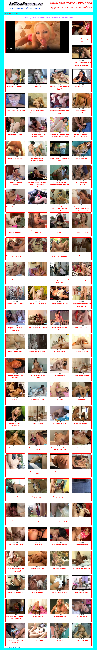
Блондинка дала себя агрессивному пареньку (37, 159)
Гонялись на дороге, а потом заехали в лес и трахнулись (59, 255)
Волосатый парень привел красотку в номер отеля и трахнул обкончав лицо (81, 208)
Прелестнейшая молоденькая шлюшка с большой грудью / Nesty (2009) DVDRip (15, 570)
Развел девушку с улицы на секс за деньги (59, 231)
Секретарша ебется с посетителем (15, 424)
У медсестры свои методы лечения (37, 376)
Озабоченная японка (82, 496)
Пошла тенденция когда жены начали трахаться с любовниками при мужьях (37, 136)
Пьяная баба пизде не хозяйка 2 (15, 206)
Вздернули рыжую (81, 158)
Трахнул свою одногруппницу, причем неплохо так (59, 303)
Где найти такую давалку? (37, 255)
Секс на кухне (59, 640)
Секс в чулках (60, 399)
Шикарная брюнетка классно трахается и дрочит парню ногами (82, 136)
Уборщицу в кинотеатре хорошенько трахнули (81, 544)
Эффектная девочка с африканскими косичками (37, 569)
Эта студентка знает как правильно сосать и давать (15, 279)
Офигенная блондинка (59, 568)
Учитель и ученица (37, 423)
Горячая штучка (15, 496)
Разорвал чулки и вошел (15, 134)
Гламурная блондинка (15, 447)
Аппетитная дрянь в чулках (15, 158)
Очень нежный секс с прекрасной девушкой (81, 111)
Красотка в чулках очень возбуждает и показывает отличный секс (15, 329)
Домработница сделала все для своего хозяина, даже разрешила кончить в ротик (81, 304)
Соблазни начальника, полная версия (59, 593)
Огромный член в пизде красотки (82, 328)
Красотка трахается (37, 616)
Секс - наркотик (59, 471)
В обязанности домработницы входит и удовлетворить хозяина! (59, 449)
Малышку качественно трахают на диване (15, 303)
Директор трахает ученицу (15, 592)
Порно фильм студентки (82, 375)
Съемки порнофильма (59, 616)
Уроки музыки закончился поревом (15, 544)
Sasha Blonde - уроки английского (37, 593)
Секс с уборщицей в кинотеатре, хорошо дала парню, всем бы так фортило (81, 39)
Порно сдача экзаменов (81, 640)
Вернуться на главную (11, 13)
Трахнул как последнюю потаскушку (82, 183)
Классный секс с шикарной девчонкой (15, 376)
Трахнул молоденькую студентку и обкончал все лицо (81, 231)
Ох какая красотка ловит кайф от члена (59, 159)
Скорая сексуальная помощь (82, 423)
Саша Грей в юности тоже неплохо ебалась (37, 520)
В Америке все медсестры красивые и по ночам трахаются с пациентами (59, 184)
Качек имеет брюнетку (81, 592)
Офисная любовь (82, 447)
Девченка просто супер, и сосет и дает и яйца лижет (15, 255)
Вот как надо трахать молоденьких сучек (59, 352)
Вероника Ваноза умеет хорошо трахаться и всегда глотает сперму (37, 184)
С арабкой (15, 399)
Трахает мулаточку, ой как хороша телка (15, 641)
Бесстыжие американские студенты (37, 472)
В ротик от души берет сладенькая (37, 496)
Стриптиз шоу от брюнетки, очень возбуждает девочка (59, 328)
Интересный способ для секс (37, 303)
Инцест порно (21, 649)
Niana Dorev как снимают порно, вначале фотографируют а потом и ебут (60, 280)
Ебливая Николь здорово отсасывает (37, 231)
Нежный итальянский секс (15, 351)
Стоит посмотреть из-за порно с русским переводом (15, 617)
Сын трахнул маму (12, 649)
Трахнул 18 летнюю (37, 640)
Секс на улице (15, 471)
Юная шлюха (37, 86)
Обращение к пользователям (12, 647)
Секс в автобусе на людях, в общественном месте (15, 87)
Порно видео (3, 649)
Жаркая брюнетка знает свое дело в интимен (15, 520)
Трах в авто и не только (37, 206)
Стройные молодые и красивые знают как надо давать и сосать (59, 135)
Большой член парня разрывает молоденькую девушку (15, 231)
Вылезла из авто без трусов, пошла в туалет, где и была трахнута (59, 208)
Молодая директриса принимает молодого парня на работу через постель (59, 88)
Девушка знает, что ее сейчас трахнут (37, 352)
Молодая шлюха (81, 471)
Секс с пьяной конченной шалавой (15, 183)
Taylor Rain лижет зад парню (60, 544)
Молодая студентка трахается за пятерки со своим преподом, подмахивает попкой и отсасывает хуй (82, 65)
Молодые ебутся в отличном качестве (37, 448)
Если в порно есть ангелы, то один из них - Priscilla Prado (59, 520)
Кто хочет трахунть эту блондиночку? (81, 279)
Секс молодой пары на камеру (81, 255)
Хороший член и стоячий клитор (82, 520)
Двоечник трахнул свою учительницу (59, 496)
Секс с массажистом (81, 616)
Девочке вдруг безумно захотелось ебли (81, 352)
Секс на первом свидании (37, 279)
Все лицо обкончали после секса (15, 110)
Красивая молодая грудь (60, 423)
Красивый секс (37, 544)
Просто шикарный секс (37, 399)
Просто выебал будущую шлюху (37, 327)
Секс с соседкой (81, 399)
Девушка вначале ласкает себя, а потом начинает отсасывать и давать (59, 112)
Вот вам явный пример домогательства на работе (37, 111)
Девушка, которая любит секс (81, 568)
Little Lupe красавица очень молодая (81, 87)
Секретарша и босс (59, 375)
